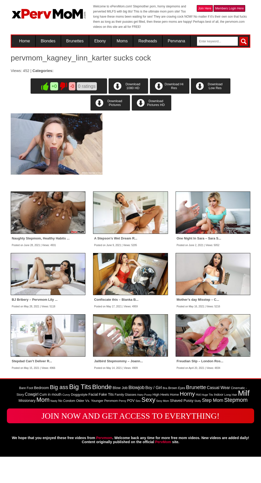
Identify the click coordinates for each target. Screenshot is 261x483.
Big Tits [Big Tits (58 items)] (80, 413)
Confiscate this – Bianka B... (116, 326)
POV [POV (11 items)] (131, 427)
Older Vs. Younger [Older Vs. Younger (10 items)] (89, 427)
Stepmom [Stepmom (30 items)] (235, 426)
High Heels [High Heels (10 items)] (160, 420)
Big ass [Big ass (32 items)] (59, 413)
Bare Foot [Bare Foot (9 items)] (26, 414)
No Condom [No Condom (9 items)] (66, 427)
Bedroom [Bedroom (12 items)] (41, 414)
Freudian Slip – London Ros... (200, 387)
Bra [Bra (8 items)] (165, 414)
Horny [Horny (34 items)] (187, 420)
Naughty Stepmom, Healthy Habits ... (41, 264)
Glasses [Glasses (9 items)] (130, 420)
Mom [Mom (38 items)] (43, 425)
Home (24, 41)
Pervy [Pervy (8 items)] (122, 426)
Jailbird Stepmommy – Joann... (118, 387)
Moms (122, 41)
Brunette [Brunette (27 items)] (196, 413)
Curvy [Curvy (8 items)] (66, 420)
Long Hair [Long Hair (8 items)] (230, 420)
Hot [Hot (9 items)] (198, 420)
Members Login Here (229, 8)
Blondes (48, 41)
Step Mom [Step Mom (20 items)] (213, 426)
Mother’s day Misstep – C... (198, 326)
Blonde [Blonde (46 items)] (102, 412)
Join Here (204, 8)
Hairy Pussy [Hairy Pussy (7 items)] (144, 420)
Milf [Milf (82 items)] (244, 419)
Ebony (100, 41)
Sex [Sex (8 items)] (138, 426)
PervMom (163, 468)
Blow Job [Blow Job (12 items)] (120, 414)
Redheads (147, 41)
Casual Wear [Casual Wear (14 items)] (218, 414)
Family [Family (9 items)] (119, 420)
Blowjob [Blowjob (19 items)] (136, 413)
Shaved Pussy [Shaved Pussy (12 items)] (181, 427)
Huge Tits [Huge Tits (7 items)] (207, 420)
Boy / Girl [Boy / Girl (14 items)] (153, 414)
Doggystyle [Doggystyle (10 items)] (79, 420)
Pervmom (104, 464)
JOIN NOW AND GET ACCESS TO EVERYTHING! (130, 441)
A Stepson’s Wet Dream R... (115, 264)
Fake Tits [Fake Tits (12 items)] (106, 420)
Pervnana (176, 41)
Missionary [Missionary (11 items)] (27, 427)
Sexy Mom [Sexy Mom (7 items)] (162, 426)
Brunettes (75, 41)
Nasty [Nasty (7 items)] (53, 426)
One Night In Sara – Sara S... (199, 264)
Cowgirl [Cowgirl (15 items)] (31, 420)
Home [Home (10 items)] (174, 420)
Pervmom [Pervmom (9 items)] (111, 427)
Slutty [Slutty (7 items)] (197, 426)
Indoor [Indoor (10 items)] (218, 420)
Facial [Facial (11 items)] (93, 420)
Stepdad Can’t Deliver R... (32, 387)
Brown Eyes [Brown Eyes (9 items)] (176, 414)
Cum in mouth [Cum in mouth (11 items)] (50, 420)
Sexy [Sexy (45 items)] (148, 425)
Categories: (43, 70)
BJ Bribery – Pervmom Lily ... (35, 326)
